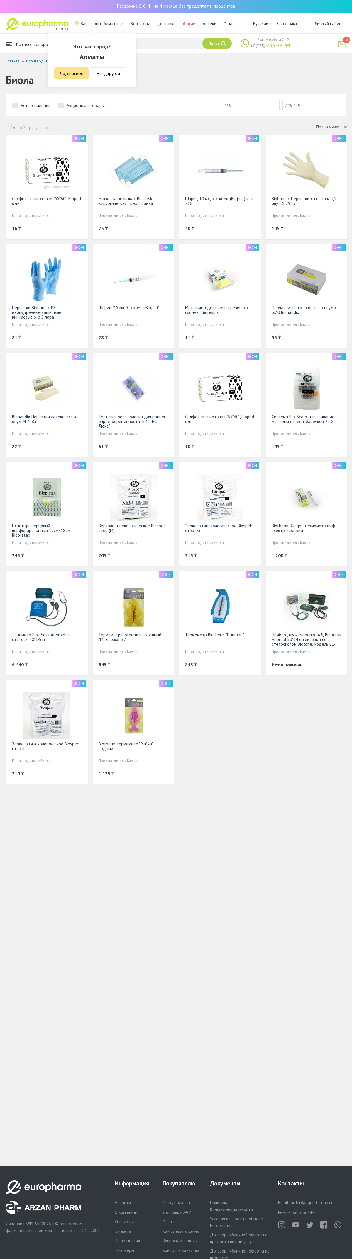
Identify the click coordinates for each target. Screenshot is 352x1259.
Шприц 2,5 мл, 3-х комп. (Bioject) (129, 307)
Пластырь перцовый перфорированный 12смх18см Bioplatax (41, 530)
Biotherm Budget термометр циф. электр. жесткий (304, 528)
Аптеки (209, 23)
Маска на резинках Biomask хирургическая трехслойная (126, 201)
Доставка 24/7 (177, 1212)
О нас (229, 23)
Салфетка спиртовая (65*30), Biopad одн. (219, 419)
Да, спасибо (71, 73)
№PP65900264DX (42, 1223)
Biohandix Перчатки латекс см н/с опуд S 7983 (304, 201)
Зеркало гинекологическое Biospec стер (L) (45, 746)
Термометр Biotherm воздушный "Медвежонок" (130, 637)
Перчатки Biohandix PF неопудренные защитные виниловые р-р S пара (36, 312)
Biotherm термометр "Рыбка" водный (126, 746)
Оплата (170, 1221)
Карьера (123, 1231)
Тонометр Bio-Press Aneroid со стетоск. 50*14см (41, 637)
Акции (189, 23)
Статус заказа (289, 23)
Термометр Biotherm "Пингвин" (214, 635)
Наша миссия (127, 1240)
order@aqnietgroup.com (314, 1202)
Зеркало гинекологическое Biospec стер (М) (132, 528)
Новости (123, 1202)
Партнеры (124, 1250)
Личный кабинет (330, 23)
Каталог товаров (28, 44)
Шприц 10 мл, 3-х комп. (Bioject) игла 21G (220, 201)
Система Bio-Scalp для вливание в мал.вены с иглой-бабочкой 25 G (305, 419)
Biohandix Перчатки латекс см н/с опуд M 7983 (44, 419)
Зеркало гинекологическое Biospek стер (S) (218, 528)
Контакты (140, 23)
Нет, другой (108, 73)
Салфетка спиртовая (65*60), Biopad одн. (46, 201)
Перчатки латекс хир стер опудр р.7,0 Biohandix (304, 310)
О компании (126, 1212)
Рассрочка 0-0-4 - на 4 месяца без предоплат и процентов (176, 6)
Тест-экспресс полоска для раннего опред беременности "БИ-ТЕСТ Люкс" (133, 421)
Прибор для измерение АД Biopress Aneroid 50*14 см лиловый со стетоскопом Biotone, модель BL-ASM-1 (306, 642)
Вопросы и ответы (180, 1240)
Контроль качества (181, 1250)
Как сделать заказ (181, 1231)
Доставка (166, 23)
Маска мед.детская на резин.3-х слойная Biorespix (217, 310)
